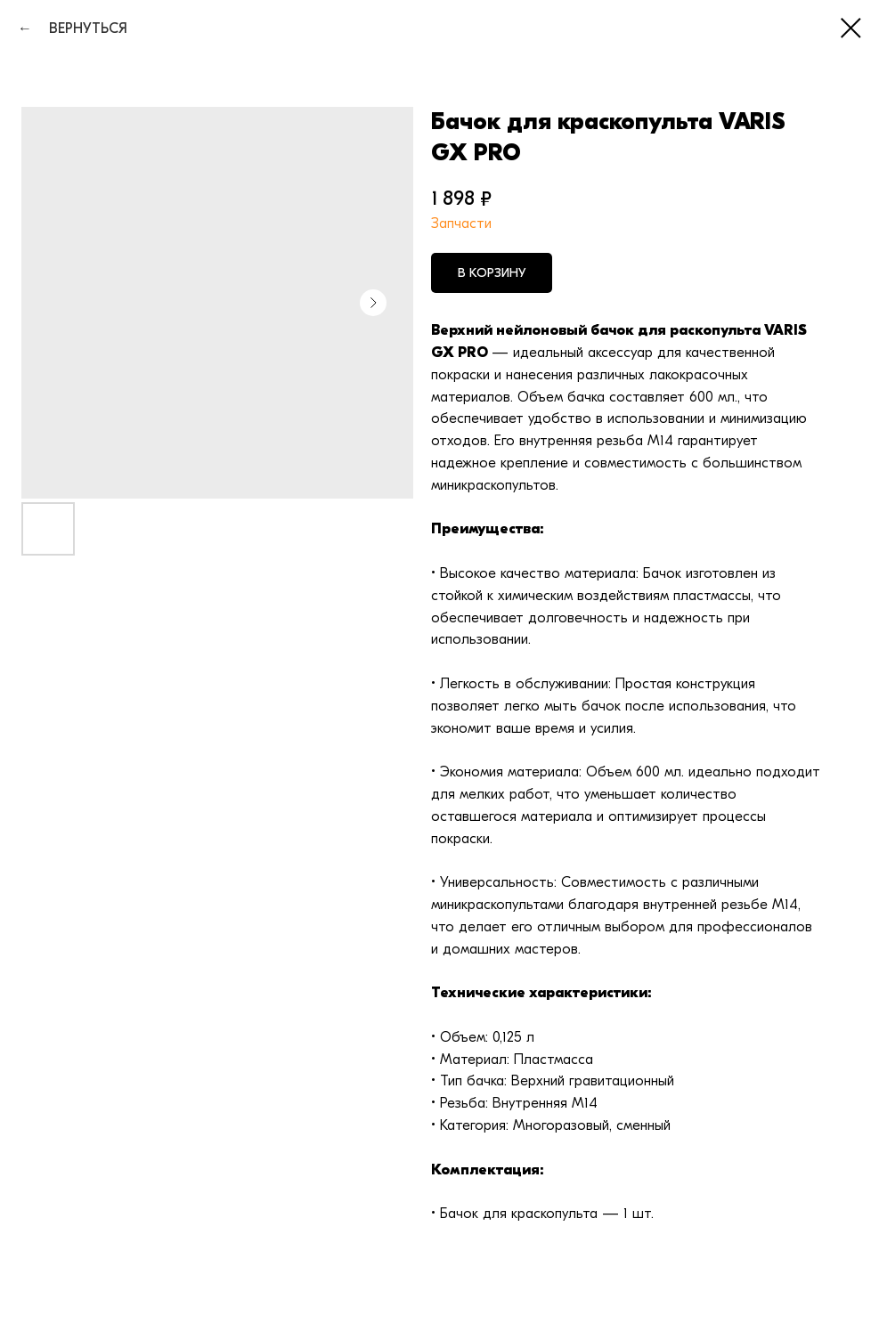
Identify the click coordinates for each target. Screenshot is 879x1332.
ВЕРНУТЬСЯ (81, 28)
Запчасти (461, 223)
